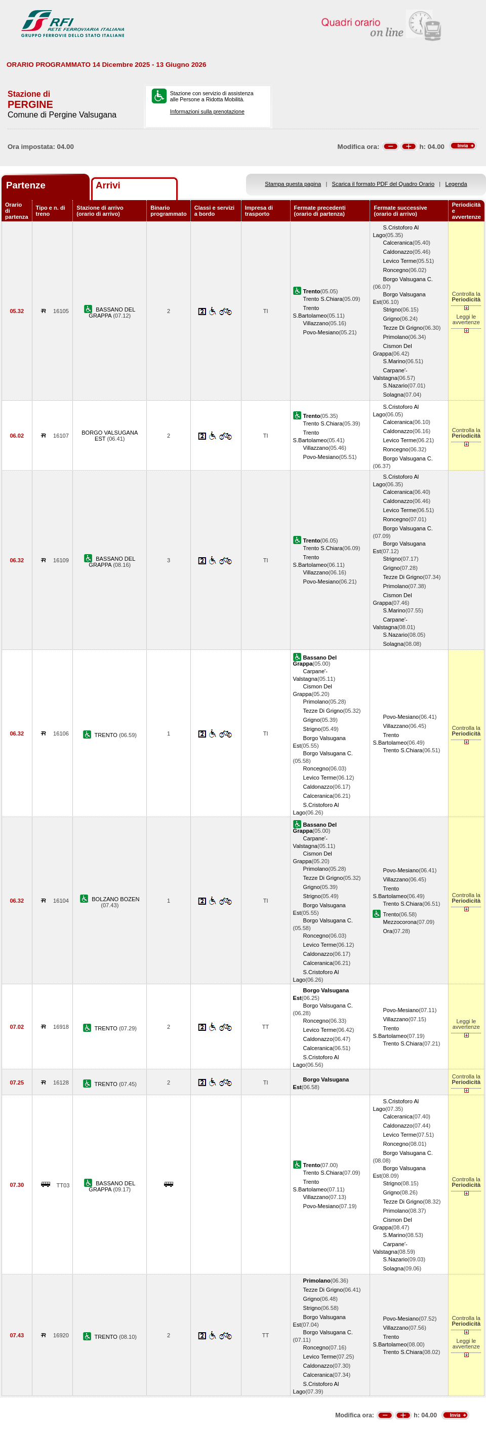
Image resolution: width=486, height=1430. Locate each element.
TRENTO (106, 735)
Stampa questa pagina (293, 184)
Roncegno (396, 270)
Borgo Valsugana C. (407, 279)
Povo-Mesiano (321, 332)
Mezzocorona (400, 922)
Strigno (391, 309)
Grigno (391, 319)
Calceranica (398, 243)
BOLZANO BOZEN (115, 899)
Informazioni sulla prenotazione (207, 111)
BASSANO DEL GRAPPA (112, 312)
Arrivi (108, 185)
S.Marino (394, 361)
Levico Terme (399, 261)
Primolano (395, 337)
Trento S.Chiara (323, 299)
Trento (391, 914)
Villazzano (316, 323)
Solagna (393, 395)
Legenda (456, 184)
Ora (387, 931)
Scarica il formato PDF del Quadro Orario (383, 184)
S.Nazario (395, 385)
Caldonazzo (398, 252)
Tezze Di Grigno (403, 328)
